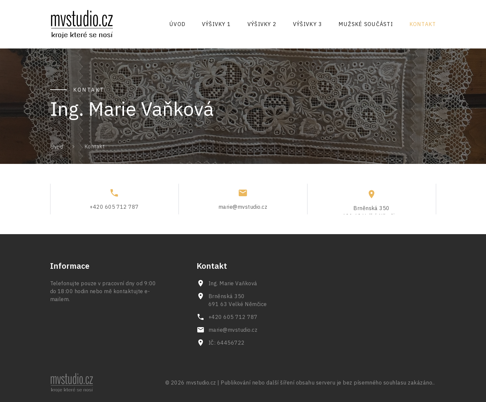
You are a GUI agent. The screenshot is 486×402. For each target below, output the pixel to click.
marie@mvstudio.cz (242, 209)
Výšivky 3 (307, 24)
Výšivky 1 (216, 24)
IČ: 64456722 (227, 342)
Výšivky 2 (262, 24)
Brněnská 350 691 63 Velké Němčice (238, 300)
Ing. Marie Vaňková (233, 283)
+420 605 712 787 (114, 209)
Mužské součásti (366, 24)
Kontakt (422, 24)
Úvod (177, 24)
